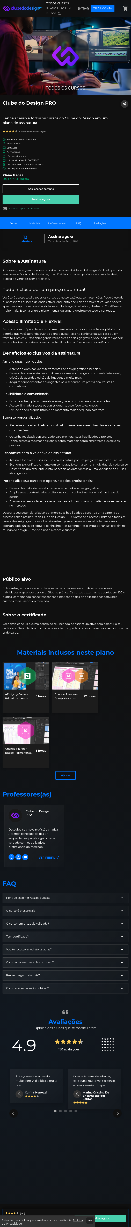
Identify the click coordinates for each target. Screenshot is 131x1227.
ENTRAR (83, 8)
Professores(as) (57, 223)
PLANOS (52, 8)
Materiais (34, 223)
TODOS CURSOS (57, 3)
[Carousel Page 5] (75, 1111)
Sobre (13, 223)
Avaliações (100, 223)
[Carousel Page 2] (60, 1111)
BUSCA (53, 13)
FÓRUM (66, 8)
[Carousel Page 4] (70, 1111)
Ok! (90, 1220)
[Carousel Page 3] (65, 1111)
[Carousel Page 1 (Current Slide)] (55, 1111)
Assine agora (41, 199)
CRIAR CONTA (102, 8)
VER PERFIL (49, 857)
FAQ (78, 223)
